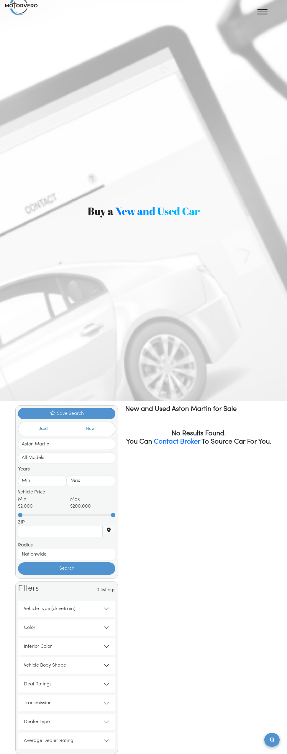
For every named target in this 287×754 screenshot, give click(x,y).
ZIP (21, 522)
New (90, 429)
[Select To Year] (91, 480)
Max (75, 499)
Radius (25, 545)
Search (66, 568)
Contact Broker (177, 442)
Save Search (67, 413)
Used (43, 429)
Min (22, 499)
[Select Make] (66, 444)
